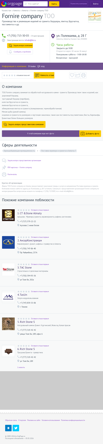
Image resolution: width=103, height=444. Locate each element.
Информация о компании (14, 66)
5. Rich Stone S (26, 321)
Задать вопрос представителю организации (21, 160)
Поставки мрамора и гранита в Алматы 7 (58, 151)
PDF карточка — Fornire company (17, 167)
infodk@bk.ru (30, 40)
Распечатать (9, 174)
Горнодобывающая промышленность (19, 151)
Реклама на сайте (33, 420)
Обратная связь (11, 420)
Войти (95, 4)
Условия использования (51, 420)
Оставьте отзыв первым (40, 210)
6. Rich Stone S (26, 349)
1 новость (21, 367)
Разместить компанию (79, 4)
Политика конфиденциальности (73, 420)
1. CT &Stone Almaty (29, 213)
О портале (22, 420)
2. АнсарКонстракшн (29, 240)
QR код (41, 66)
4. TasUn (22, 294)
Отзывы (32, 66)
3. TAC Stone (24, 267)
